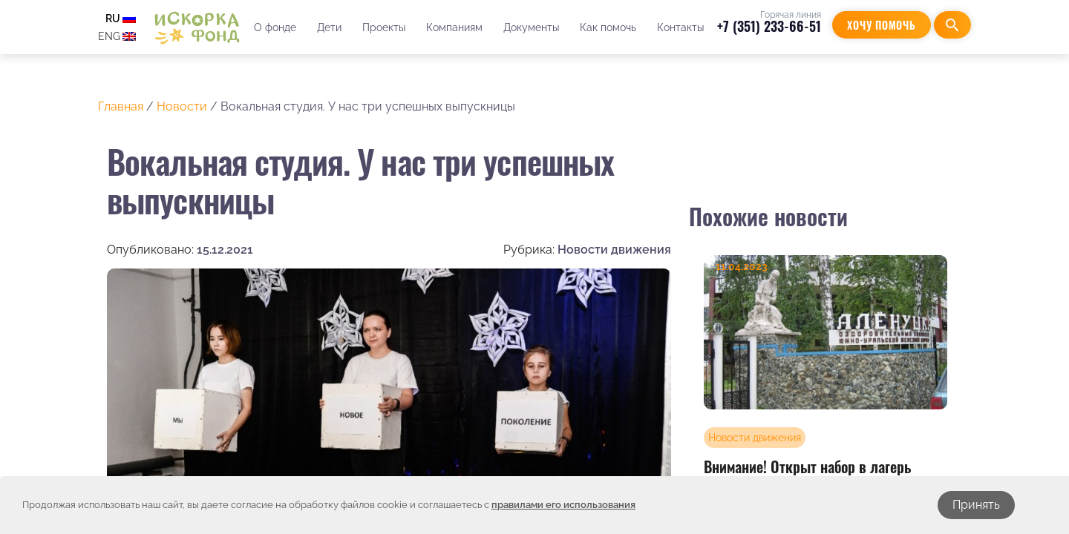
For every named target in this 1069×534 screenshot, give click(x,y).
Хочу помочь (881, 25)
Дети (328, 27)
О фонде (274, 27)
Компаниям (453, 27)
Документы (530, 27)
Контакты (679, 27)
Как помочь (607, 27)
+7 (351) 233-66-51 (769, 26)
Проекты (383, 27)
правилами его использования (563, 504)
